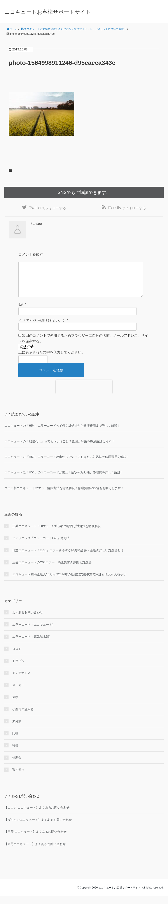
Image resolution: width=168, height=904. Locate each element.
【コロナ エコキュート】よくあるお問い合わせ (37, 815)
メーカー (18, 692)
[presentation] (84, 394)
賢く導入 (18, 777)
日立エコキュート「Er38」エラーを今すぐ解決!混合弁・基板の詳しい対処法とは (68, 557)
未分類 (16, 728)
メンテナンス (21, 680)
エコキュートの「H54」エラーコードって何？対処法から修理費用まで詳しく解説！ (62, 433)
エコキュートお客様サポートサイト (47, 12)
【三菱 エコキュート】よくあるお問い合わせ (35, 839)
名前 (21, 312)
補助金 (16, 765)
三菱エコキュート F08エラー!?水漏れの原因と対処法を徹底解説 (56, 533)
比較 (15, 741)
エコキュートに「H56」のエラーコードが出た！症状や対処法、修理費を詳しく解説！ (63, 480)
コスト (16, 656)
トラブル (18, 668)
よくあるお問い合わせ (27, 620)
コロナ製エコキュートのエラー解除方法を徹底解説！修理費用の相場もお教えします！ (64, 495)
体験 (15, 704)
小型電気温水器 (23, 716)
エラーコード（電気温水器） (32, 644)
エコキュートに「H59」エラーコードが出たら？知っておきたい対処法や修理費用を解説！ (67, 464)
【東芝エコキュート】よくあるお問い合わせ (35, 851)
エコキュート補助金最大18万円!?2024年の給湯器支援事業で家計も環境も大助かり (69, 582)
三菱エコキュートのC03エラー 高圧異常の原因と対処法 (51, 570)
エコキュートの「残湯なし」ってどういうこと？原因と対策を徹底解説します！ (59, 448)
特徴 (15, 753)
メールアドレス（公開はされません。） (42, 327)
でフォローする (47, 208)
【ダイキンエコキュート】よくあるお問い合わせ (38, 827)
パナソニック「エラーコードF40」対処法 (41, 545)
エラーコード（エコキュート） (33, 632)
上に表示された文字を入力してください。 (51, 360)
